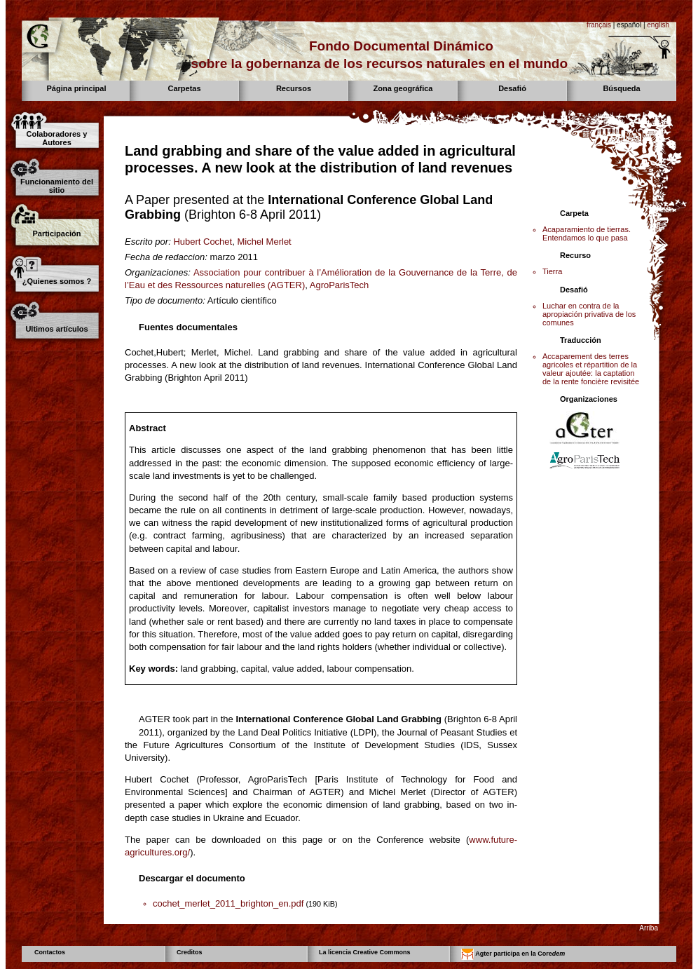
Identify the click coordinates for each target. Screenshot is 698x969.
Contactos (49, 952)
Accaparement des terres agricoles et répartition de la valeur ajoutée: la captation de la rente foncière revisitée (590, 369)
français (599, 25)
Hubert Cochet (202, 241)
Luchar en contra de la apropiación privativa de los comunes (589, 314)
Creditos (190, 952)
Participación (56, 233)
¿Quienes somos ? (56, 281)
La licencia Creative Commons (365, 952)
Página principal (77, 88)
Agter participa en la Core (513, 954)
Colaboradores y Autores (57, 138)
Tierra (552, 271)
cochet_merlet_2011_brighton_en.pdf (228, 903)
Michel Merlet (264, 241)
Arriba (648, 928)
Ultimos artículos (56, 329)
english (658, 25)
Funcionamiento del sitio (56, 185)
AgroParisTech (339, 285)
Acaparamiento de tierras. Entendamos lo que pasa (586, 233)
